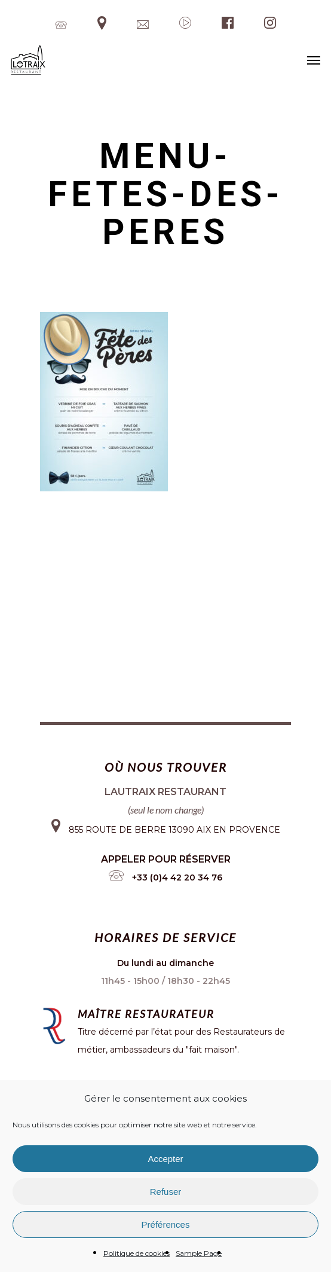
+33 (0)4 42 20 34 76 (177, 877)
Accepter (165, 1159)
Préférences (166, 1224)
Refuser (166, 1192)
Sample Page (199, 1253)
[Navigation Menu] (313, 60)
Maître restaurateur (146, 1013)
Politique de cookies (136, 1253)
